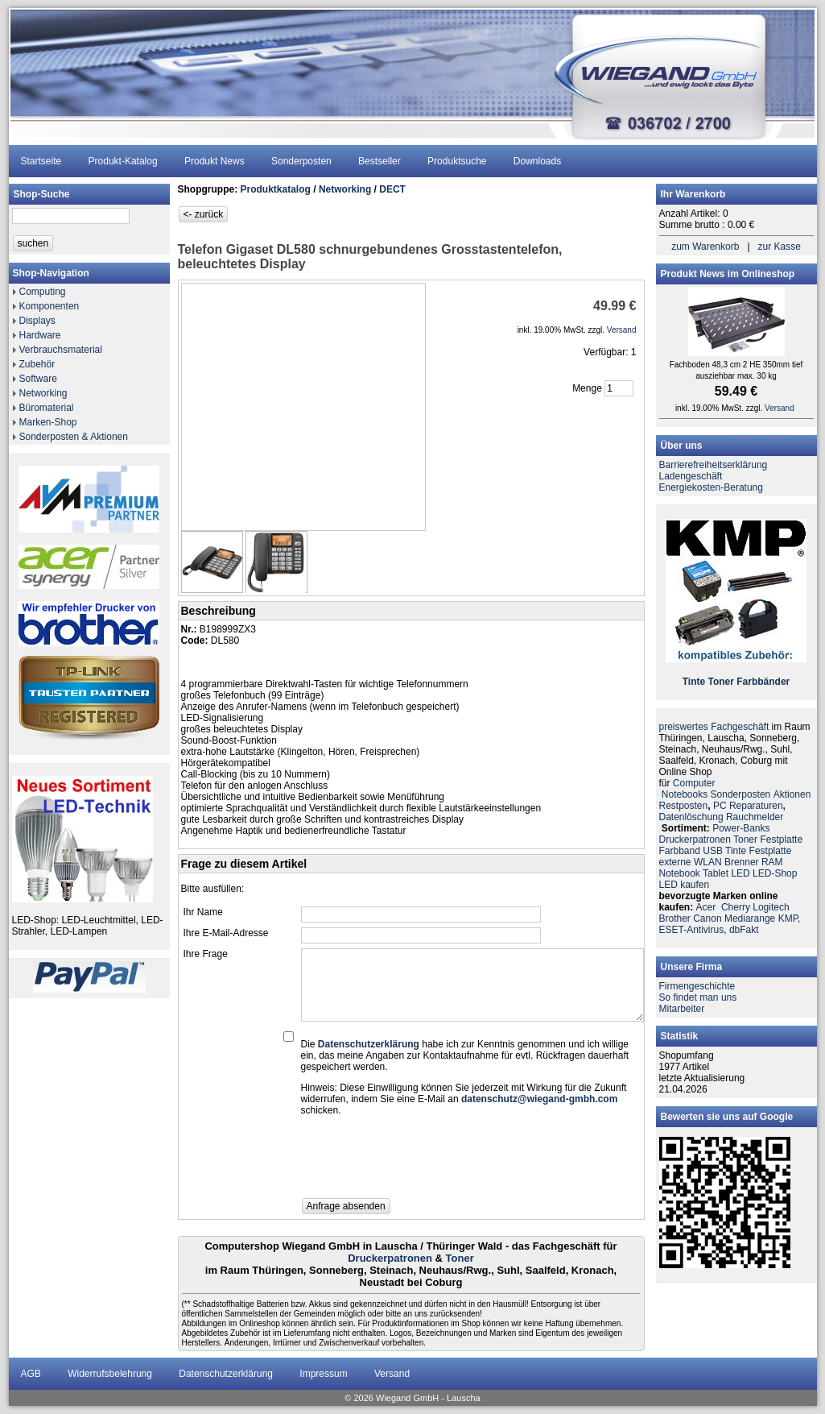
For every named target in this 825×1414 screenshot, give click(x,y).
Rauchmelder (754, 817)
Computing (42, 291)
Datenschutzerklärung (226, 1373)
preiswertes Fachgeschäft (714, 726)
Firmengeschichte (697, 986)
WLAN (708, 862)
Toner (460, 1258)
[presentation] (423, 1161)
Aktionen (792, 794)
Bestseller (379, 161)
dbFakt (744, 929)
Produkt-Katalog (123, 161)
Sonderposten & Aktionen (73, 436)
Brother (675, 918)
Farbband (679, 850)
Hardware (40, 335)
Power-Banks (740, 828)
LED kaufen (684, 884)
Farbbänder (763, 681)
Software (38, 378)
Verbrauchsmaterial (60, 349)
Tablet (715, 873)
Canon (707, 918)
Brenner (741, 862)
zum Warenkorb (705, 246)
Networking (43, 393)
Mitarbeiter (682, 1008)
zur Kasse (779, 246)
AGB (31, 1373)
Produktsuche (456, 161)
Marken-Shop (48, 422)
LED (740, 873)
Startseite (41, 161)
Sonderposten (301, 161)
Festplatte (781, 839)
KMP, (789, 918)
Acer (706, 907)
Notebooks (684, 794)
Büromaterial (46, 407)
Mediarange (749, 918)
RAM (772, 862)
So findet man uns (698, 997)
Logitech (771, 907)
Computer (694, 783)
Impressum (323, 1373)
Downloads (537, 161)
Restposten (683, 805)
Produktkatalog (276, 189)
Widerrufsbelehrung (110, 1373)
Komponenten (49, 306)
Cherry (735, 907)
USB (713, 850)
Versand (392, 1373)
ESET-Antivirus (691, 929)
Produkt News (214, 161)
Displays (37, 320)
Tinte (694, 681)
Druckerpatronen (390, 1258)
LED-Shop (775, 873)
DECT (392, 189)
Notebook (679, 873)
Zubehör (37, 364)
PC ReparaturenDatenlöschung (722, 811)
